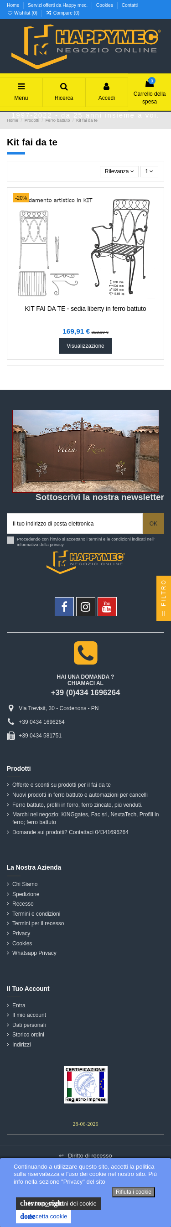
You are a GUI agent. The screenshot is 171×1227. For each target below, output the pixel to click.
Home (14, 5)
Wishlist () (23, 12)
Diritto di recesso (85, 1155)
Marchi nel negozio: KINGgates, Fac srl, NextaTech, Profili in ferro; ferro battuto (85, 818)
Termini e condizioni (36, 914)
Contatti (130, 5)
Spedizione (25, 894)
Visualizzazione (85, 346)
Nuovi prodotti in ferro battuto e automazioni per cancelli (80, 795)
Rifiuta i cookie (133, 1192)
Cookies (105, 5)
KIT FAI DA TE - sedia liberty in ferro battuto (85, 308)
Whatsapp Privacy (34, 953)
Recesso (23, 904)
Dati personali (29, 1025)
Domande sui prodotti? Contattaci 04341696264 (70, 832)
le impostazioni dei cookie (58, 1203)
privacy (57, 544)
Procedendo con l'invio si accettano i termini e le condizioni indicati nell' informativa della (86, 541)
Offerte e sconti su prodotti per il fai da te (61, 785)
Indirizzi (21, 1044)
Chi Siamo (24, 884)
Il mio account (29, 1015)
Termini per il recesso (38, 923)
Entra (19, 1005)
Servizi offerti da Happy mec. (58, 5)
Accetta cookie (43, 1216)
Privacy (21, 933)
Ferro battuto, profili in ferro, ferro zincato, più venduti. (77, 805)
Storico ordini (28, 1034)
